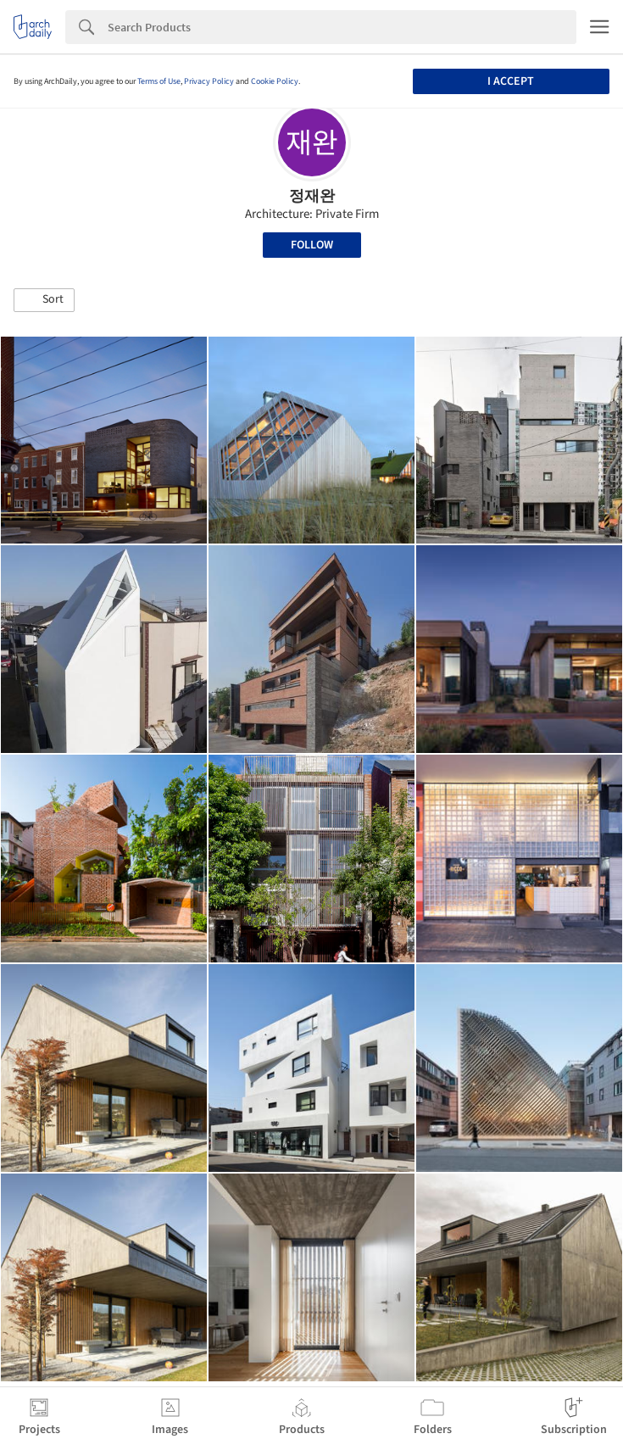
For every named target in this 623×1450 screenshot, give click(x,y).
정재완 (312, 196)
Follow (312, 245)
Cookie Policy (274, 81)
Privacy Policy (209, 81)
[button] (44, 300)
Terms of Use (159, 81)
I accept (510, 81)
